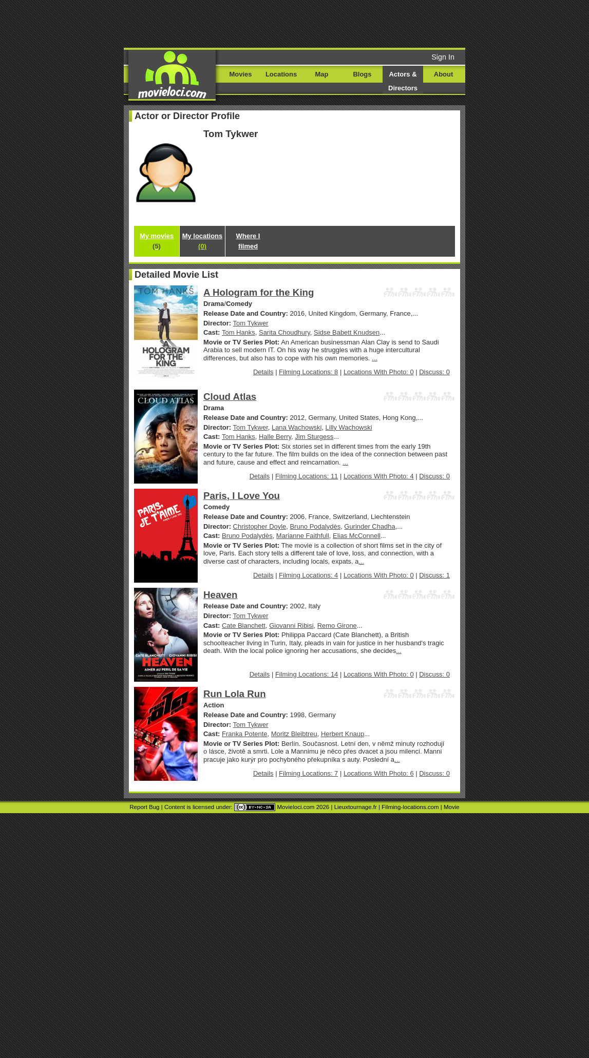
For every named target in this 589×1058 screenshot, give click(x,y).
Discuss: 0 (434, 372)
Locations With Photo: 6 (379, 773)
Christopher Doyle (260, 526)
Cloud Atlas (229, 396)
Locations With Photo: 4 (379, 476)
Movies (241, 74)
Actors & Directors (402, 81)
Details (263, 372)
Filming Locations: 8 (308, 372)
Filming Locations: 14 (306, 674)
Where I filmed (248, 241)
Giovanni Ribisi (291, 625)
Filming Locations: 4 (308, 575)
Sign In (442, 57)
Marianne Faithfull (302, 536)
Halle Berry (275, 436)
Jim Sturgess (314, 436)
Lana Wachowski (296, 427)
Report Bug (144, 807)
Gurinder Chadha (369, 526)
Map (322, 74)
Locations (281, 74)
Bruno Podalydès (315, 526)
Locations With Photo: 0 (379, 372)
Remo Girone (337, 625)
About (443, 74)
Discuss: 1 (434, 575)
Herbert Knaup (342, 734)
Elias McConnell (357, 536)
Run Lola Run (234, 693)
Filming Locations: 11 (306, 476)
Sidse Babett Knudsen (346, 332)
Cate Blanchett (243, 625)
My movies (157, 241)
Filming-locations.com (410, 807)
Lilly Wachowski (349, 427)
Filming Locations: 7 (308, 773)
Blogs (362, 74)
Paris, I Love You (241, 495)
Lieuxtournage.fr (355, 807)
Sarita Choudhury (284, 332)
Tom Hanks (238, 332)
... (374, 358)
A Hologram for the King (258, 292)
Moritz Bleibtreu (294, 734)
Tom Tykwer (251, 323)
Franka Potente (245, 734)
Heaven (220, 594)
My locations (202, 241)
